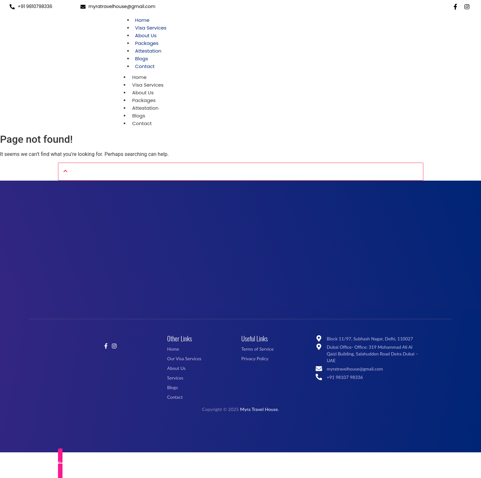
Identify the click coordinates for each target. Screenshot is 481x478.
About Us (146, 35)
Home (142, 20)
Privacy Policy (254, 358)
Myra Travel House (259, 409)
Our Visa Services (184, 358)
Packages (147, 43)
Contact (145, 66)
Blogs (141, 58)
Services (175, 377)
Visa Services (151, 27)
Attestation (148, 50)
